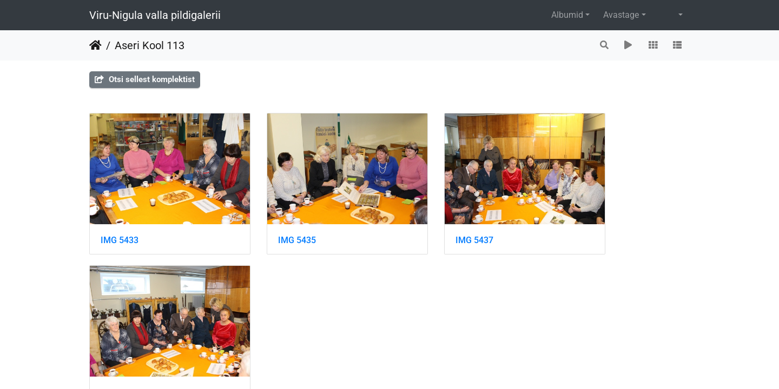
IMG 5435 (274, 224)
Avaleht (95, 45)
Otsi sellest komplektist (145, 79)
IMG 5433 (119, 224)
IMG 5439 (582, 224)
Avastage (621, 15)
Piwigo (412, 321)
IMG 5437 (428, 224)
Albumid (567, 15)
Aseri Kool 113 (149, 45)
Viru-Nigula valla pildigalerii (155, 15)
